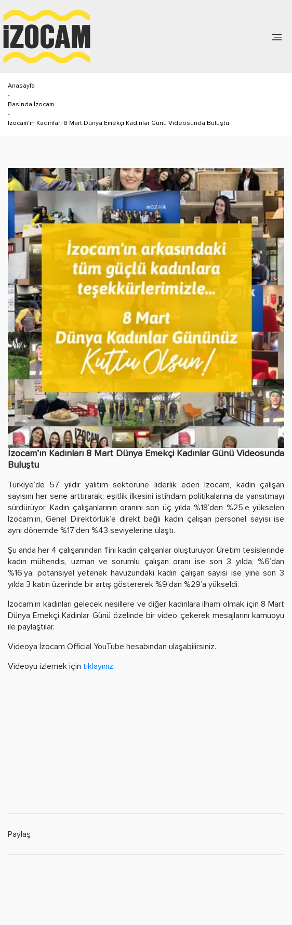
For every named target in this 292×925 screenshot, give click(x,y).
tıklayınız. (98, 666)
